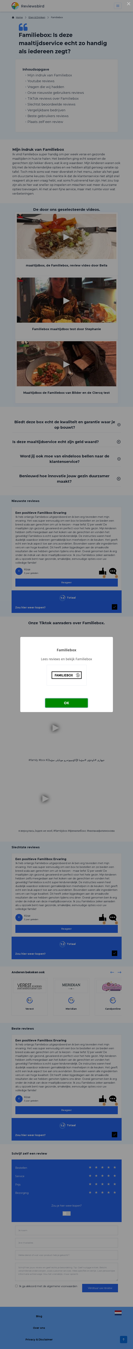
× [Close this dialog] (128, 4)
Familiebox (66, 649)
